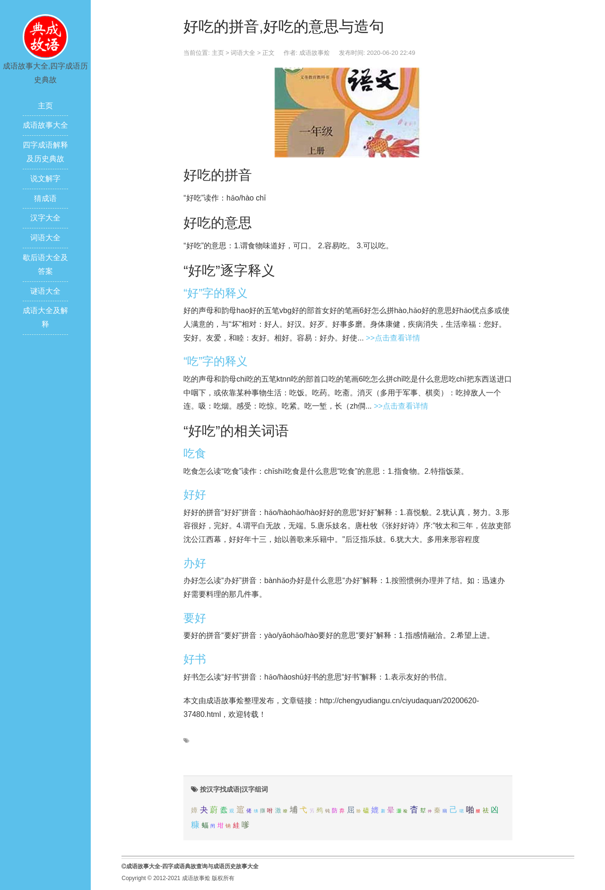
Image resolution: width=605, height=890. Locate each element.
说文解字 (45, 179)
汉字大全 (45, 218)
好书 (194, 659)
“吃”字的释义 (215, 361)
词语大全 (45, 238)
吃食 (194, 453)
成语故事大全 (45, 125)
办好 (194, 563)
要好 (194, 617)
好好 (194, 494)
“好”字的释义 (215, 293)
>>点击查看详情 (393, 338)
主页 (45, 106)
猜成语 (45, 198)
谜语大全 (45, 291)
